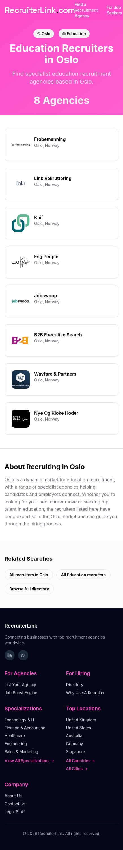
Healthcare (15, 735)
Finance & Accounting (25, 727)
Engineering (16, 743)
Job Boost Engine (21, 692)
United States (78, 727)
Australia (74, 735)
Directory (74, 684)
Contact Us (15, 803)
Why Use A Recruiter (85, 692)
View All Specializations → (29, 760)
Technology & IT (20, 719)
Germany (74, 743)
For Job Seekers (114, 10)
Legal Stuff (15, 811)
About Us (13, 795)
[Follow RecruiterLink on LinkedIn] (10, 655)
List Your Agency (20, 684)
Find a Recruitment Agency (86, 10)
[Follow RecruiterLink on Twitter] (23, 655)
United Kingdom (81, 719)
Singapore (75, 751)
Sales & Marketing (21, 751)
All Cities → (77, 768)
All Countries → (80, 760)
